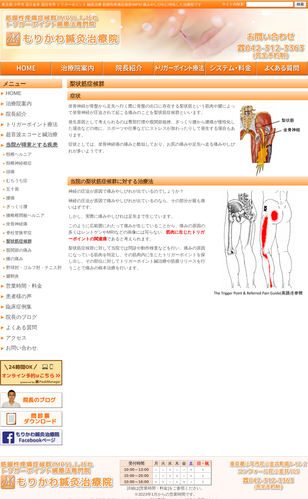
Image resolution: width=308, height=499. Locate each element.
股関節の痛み (19, 250)
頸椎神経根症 (19, 163)
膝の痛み (14, 259)
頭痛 (10, 171)
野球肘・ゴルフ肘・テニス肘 (34, 267)
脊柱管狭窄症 (19, 233)
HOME (14, 93)
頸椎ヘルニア (19, 154)
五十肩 (12, 189)
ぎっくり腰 (16, 206)
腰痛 (10, 198)
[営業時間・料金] (154, 488)
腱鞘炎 (12, 276)
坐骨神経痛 (16, 224)
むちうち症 (16, 180)
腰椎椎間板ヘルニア (25, 215)
